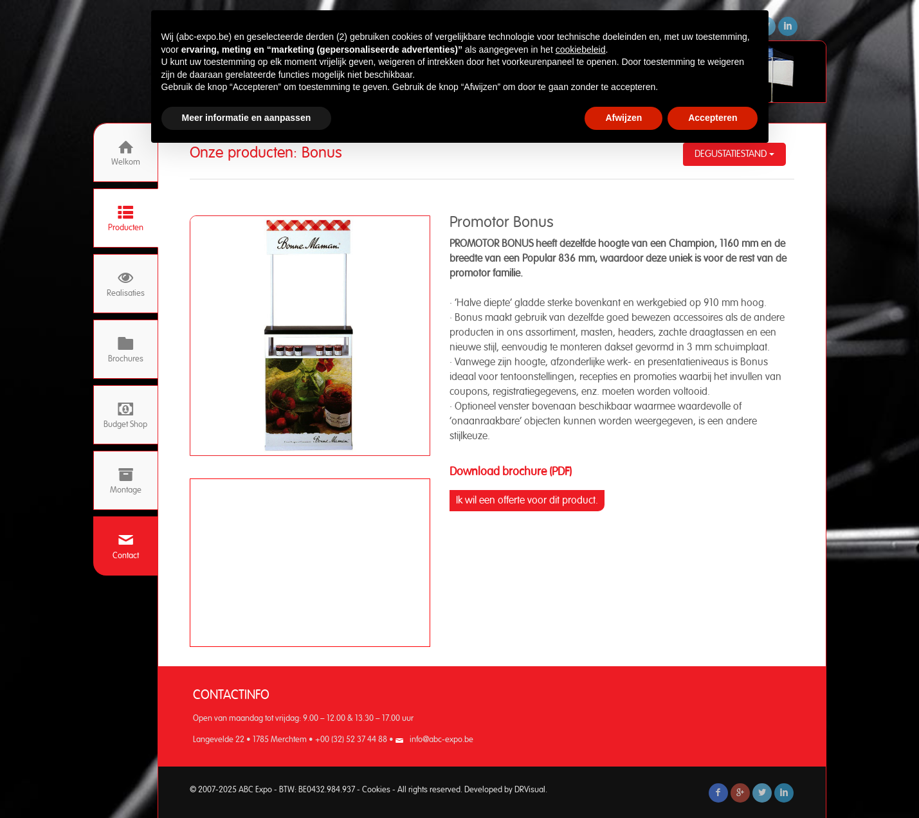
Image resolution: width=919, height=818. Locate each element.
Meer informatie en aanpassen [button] (246, 118)
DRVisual (529, 790)
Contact (126, 546)
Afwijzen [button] (623, 118)
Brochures (125, 349)
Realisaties (126, 284)
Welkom (125, 153)
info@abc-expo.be (441, 740)
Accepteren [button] (712, 118)
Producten (125, 218)
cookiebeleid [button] (581, 49)
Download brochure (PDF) (511, 472)
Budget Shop (125, 415)
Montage (125, 481)
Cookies (376, 790)
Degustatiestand (734, 154)
